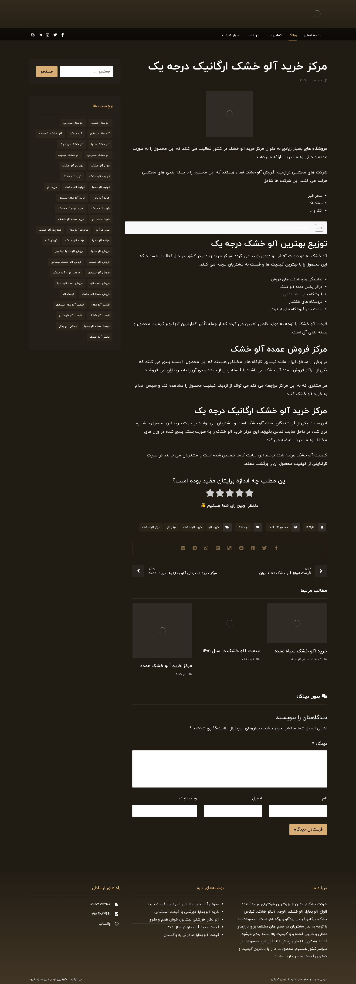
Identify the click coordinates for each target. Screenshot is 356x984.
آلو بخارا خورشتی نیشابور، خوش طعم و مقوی (184, 919)
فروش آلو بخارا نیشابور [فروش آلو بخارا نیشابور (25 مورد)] (69, 251)
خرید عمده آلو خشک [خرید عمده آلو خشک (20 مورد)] (71, 219)
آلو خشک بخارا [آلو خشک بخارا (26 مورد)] (100, 144)
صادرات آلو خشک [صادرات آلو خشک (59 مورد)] (50, 230)
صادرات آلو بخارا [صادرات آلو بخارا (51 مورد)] (78, 230)
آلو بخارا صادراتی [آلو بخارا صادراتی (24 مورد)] (73, 123)
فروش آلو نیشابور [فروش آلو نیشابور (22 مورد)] (99, 273)
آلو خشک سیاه (312, 660)
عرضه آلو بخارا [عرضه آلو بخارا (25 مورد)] (101, 241)
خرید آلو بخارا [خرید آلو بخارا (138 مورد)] (101, 198)
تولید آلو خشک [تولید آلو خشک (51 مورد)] (75, 187)
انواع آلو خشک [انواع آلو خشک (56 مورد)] (100, 166)
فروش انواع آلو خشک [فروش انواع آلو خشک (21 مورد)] (66, 273)
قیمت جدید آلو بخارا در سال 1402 (192, 927)
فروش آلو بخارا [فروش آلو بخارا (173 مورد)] (100, 251)
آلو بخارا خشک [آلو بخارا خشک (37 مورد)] (100, 123)
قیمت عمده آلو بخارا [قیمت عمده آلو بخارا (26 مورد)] (97, 326)
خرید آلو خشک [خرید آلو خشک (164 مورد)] (100, 208)
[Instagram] (47, 35)
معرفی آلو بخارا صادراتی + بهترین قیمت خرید (183, 904)
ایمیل (257, 798)
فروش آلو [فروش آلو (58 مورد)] (51, 241)
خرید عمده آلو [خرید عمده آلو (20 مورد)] (101, 219)
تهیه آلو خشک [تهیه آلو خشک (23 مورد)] (72, 176)
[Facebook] (62, 35)
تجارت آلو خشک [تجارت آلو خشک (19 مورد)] (99, 176)
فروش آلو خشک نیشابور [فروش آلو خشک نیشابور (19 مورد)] (66, 262)
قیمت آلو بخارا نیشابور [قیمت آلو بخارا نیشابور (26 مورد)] (70, 305)
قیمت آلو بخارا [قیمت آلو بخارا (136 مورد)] (101, 305)
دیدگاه (319, 744)
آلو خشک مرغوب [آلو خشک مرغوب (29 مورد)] (69, 155)
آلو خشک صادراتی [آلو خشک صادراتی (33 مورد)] (98, 155)
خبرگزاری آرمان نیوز (55, 979)
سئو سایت (302, 979)
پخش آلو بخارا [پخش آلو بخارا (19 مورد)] (68, 326)
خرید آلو (213, 527)
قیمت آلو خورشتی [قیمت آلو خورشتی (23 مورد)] (70, 315)
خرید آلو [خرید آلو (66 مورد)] (52, 187)
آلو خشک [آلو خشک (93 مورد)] (76, 134)
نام (324, 798)
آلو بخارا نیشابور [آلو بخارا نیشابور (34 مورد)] (100, 134)
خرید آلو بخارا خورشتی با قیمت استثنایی (186, 911)
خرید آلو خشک (192, 527)
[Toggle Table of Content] (316, 228)
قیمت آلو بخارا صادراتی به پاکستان (191, 934)
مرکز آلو (171, 527)
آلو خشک (244, 527)
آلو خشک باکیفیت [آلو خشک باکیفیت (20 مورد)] (50, 134)
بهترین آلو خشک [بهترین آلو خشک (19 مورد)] (72, 166)
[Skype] (33, 35)
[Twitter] (55, 35)
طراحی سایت (319, 979)
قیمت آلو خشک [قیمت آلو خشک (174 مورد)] (99, 315)
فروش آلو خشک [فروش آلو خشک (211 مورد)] (99, 262)
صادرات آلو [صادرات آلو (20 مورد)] (103, 230)
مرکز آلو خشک (151, 527)
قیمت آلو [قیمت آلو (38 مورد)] (68, 294)
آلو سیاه (296, 660)
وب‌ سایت (188, 798)
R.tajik (310, 527)
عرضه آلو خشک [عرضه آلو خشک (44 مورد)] (75, 241)
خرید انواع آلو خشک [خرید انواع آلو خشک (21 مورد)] (70, 208)
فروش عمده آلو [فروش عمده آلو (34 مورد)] (100, 283)
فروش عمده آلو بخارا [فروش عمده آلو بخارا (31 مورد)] (70, 283)
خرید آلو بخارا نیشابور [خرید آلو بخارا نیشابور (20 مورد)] (71, 198)
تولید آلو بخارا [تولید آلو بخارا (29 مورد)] (101, 187)
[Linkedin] (40, 35)
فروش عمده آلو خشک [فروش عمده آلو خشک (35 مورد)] (96, 294)
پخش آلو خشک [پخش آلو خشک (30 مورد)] (100, 337)
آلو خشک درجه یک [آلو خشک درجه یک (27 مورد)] (72, 144)
